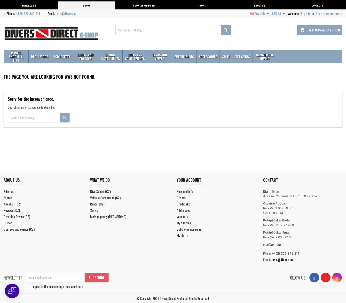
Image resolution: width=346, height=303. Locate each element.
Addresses (183, 210)
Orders (181, 197)
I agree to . (58, 286)
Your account (189, 180)
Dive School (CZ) (100, 191)
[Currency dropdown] (279, 13)
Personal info (185, 191)
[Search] (173, 30)
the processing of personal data (63, 286)
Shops (201, 5)
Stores (8, 197)
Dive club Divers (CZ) (17, 216)
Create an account (329, 13)
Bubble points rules (189, 229)
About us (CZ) (12, 203)
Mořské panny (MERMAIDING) (108, 216)
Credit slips (184, 203)
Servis (94, 210)
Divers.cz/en (29, 5)
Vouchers (182, 216)
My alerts (182, 235)
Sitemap (9, 191)
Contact (270, 180)
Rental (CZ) (97, 203)
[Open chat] (12, 291)
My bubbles (184, 222)
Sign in (306, 13)
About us (259, 5)
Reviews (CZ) (12, 210)
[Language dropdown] (260, 13)
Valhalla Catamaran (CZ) (105, 197)
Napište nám (272, 244)
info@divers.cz (66, 13)
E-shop (87, 5)
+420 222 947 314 (28, 13)
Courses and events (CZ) (19, 229)
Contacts (317, 5)
